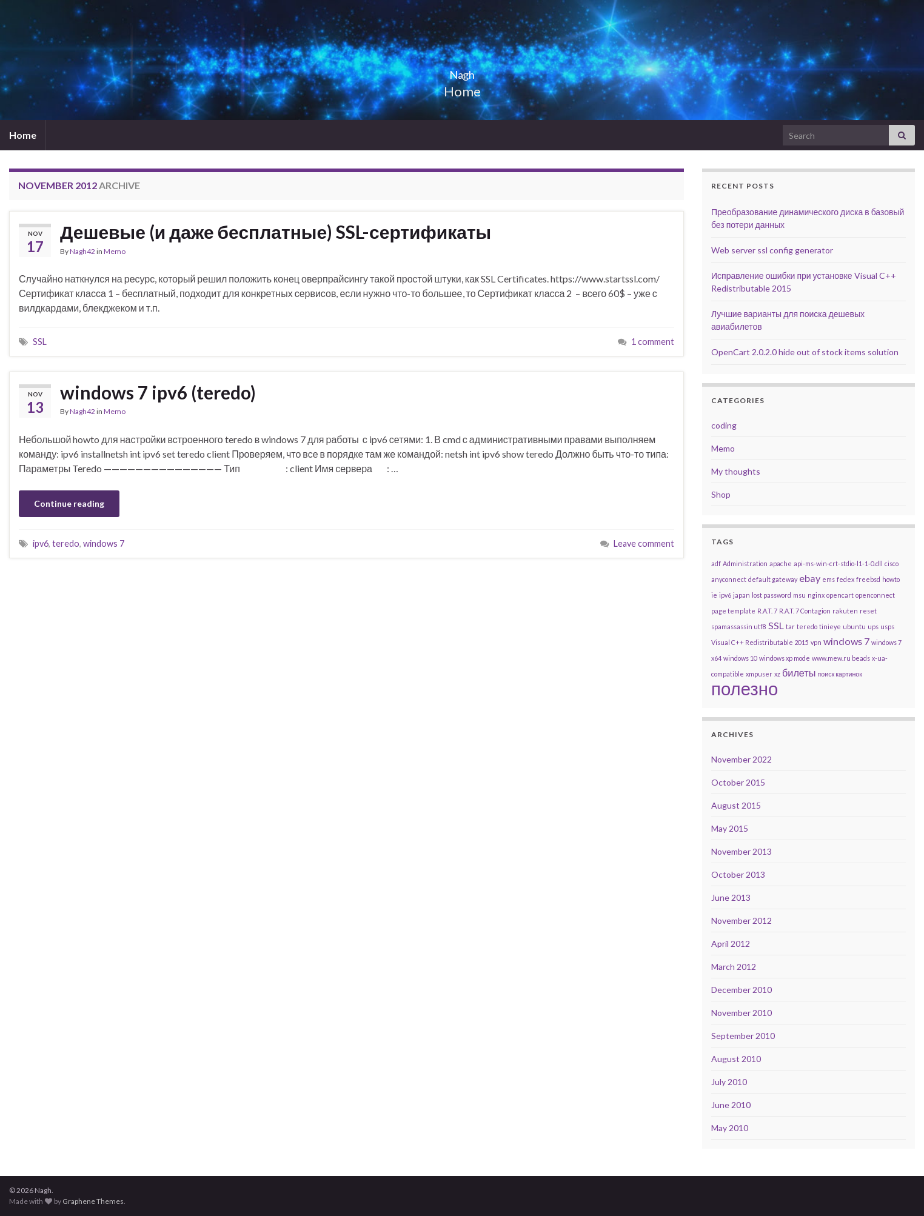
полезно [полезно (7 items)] (744, 688)
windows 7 (103, 543)
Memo (115, 251)
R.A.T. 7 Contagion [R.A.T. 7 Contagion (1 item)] (805, 611)
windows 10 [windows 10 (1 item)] (740, 658)
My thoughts (735, 471)
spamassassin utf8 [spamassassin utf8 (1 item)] (738, 626)
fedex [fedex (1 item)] (845, 579)
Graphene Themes (93, 1201)
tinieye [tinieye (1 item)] (830, 626)
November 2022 (741, 759)
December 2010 (741, 989)
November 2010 (741, 1012)
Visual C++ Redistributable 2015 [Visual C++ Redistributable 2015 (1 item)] (760, 642)
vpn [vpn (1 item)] (816, 642)
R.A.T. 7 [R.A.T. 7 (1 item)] (767, 611)
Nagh (462, 71)
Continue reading (69, 503)
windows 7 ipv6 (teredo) (158, 392)
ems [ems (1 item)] (828, 579)
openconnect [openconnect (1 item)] (875, 595)
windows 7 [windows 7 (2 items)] (846, 641)
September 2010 (743, 1036)
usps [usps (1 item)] (887, 626)
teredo (65, 543)
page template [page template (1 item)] (733, 611)
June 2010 (731, 1105)
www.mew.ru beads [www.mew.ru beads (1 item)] (841, 658)
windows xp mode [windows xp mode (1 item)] (784, 658)
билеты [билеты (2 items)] (799, 672)
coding (724, 425)
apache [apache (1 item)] (780, 563)
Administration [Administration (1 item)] (745, 563)
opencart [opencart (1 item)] (840, 595)
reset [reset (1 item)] (868, 611)
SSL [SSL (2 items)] (776, 625)
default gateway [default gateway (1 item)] (772, 579)
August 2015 (736, 805)
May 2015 (729, 828)
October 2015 (738, 782)
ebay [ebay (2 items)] (809, 578)
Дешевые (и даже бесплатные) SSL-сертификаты (275, 231)
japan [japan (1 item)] (741, 595)
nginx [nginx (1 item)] (816, 595)
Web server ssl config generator (772, 250)
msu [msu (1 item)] (799, 595)
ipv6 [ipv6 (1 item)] (725, 595)
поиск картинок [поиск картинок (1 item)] (840, 674)
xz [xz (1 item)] (777, 674)
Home (22, 135)
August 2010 (736, 1059)
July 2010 (729, 1082)
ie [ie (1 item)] (714, 595)
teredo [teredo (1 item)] (807, 626)
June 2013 (731, 897)
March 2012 (733, 966)
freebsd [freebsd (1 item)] (868, 579)
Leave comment (644, 543)
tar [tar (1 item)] (790, 626)
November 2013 (741, 851)
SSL (40, 341)
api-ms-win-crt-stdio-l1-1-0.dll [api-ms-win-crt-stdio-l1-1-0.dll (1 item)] (838, 563)
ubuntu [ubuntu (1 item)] (854, 626)
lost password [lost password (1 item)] (771, 595)
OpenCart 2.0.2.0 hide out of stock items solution (805, 352)
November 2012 (741, 920)
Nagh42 (82, 251)
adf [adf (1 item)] (716, 563)
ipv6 (41, 543)
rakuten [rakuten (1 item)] (845, 611)
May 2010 (729, 1128)
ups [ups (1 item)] (873, 626)
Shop (721, 494)
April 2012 (730, 943)
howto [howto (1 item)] (891, 579)
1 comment (652, 341)
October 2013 (738, 874)
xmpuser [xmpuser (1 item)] (759, 674)
